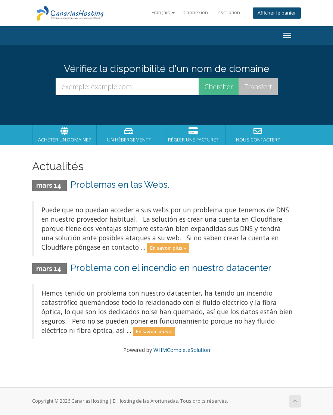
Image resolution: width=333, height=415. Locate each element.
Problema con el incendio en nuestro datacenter (171, 267)
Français (163, 12)
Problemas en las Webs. (120, 184)
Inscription (228, 12)
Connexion (195, 12)
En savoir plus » (168, 247)
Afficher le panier (277, 13)
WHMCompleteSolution (181, 349)
